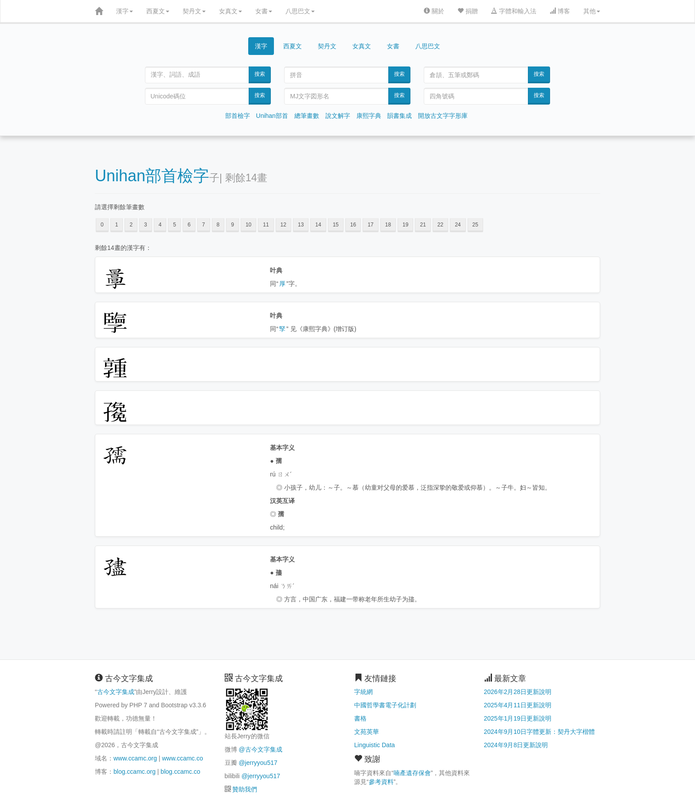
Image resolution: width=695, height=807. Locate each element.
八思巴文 (300, 11)
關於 (434, 11)
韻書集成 (399, 115)
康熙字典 (368, 115)
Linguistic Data (374, 745)
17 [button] (370, 225)
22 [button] (440, 225)
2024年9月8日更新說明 (516, 745)
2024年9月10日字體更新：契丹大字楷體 (539, 731)
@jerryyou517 (257, 762)
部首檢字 (237, 115)
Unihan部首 (272, 115)
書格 (360, 718)
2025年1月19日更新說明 (518, 718)
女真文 (230, 11)
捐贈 (467, 11)
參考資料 (381, 781)
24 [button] (458, 225)
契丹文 (194, 11)
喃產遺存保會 (412, 772)
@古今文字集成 (260, 749)
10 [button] (248, 225)
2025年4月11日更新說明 (518, 705)
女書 (263, 11)
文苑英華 (366, 731)
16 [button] (353, 225)
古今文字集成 (115, 691)
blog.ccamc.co (180, 771)
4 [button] (160, 225)
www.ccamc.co (182, 758)
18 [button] (388, 225)
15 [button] (336, 225)
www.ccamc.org (135, 758)
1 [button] (116, 225)
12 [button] (283, 225)
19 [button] (405, 225)
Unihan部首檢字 (152, 176)
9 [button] (232, 225)
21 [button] (423, 225)
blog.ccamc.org (134, 771)
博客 (560, 11)
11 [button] (266, 225)
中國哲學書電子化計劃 (385, 705)
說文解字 (337, 115)
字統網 (363, 691)
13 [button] (301, 225)
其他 (591, 11)
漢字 (124, 11)
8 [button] (218, 225)
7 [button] (203, 225)
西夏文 (157, 11)
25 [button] (475, 225)
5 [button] (174, 225)
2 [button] (131, 225)
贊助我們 (244, 789)
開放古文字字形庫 (443, 115)
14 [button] (318, 225)
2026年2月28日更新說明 (518, 691)
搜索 (259, 74)
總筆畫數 (306, 115)
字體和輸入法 (513, 11)
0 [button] (102, 225)
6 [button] (189, 225)
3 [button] (145, 225)
